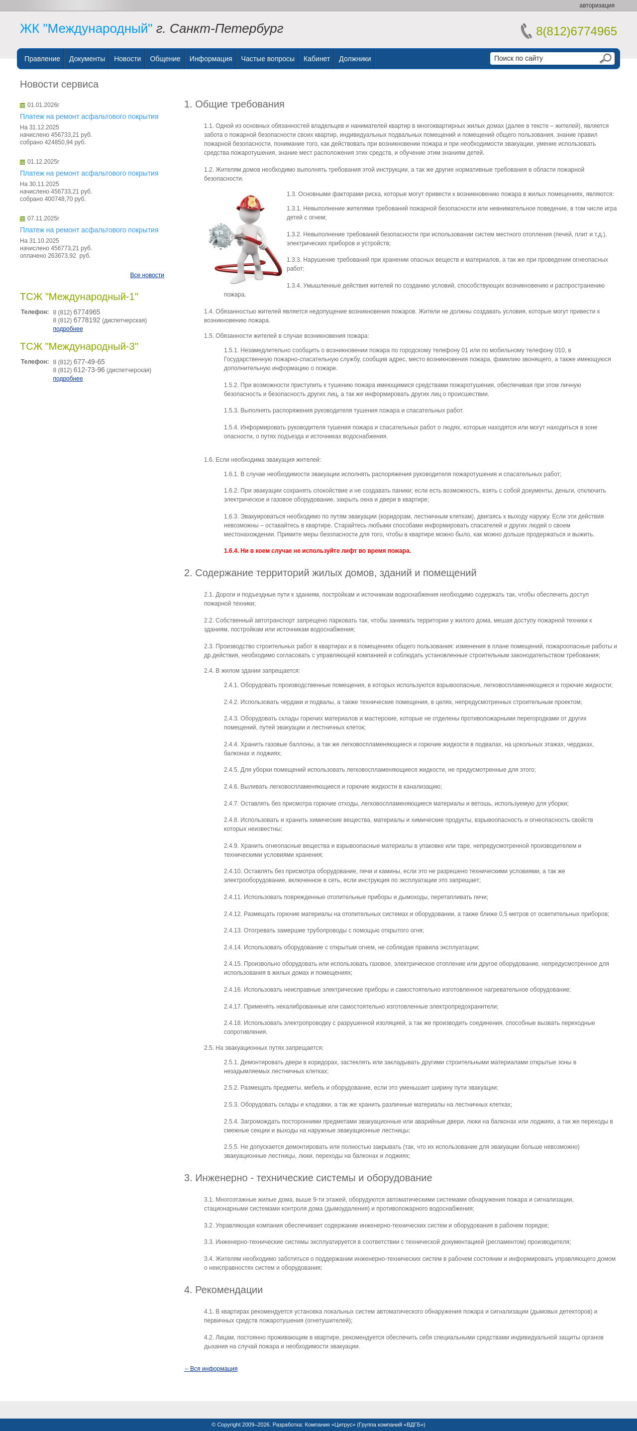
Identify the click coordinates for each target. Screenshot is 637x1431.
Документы (87, 59)
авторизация (597, 5)
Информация (211, 59)
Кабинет (317, 59)
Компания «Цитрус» (330, 1425)
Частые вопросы (268, 59)
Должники (355, 59)
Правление (42, 59)
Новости (127, 59)
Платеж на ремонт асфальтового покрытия (89, 116)
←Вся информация (210, 1368)
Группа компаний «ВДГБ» (391, 1425)
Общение (165, 59)
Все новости (147, 275)
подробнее (68, 328)
